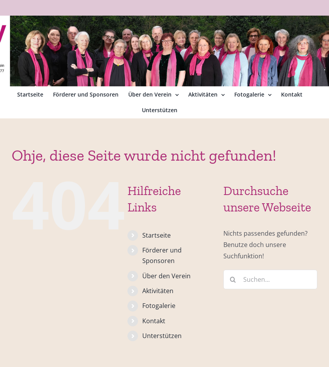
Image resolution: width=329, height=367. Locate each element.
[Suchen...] (270, 279)
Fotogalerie (158, 305)
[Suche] (233, 279)
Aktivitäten (157, 290)
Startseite (156, 235)
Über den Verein (166, 276)
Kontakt (153, 321)
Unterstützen (162, 335)
